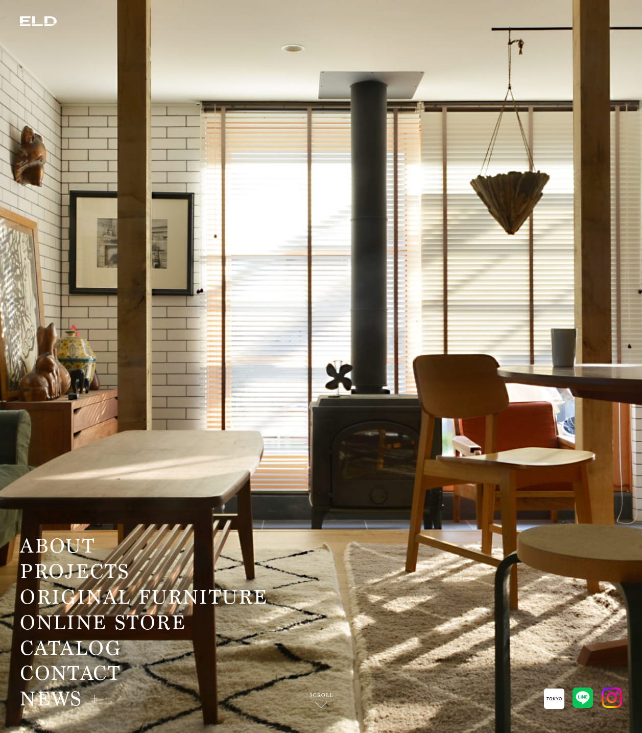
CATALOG (70, 648)
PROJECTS (75, 572)
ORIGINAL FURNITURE (144, 597)
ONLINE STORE (103, 623)
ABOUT (57, 546)
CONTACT (70, 673)
